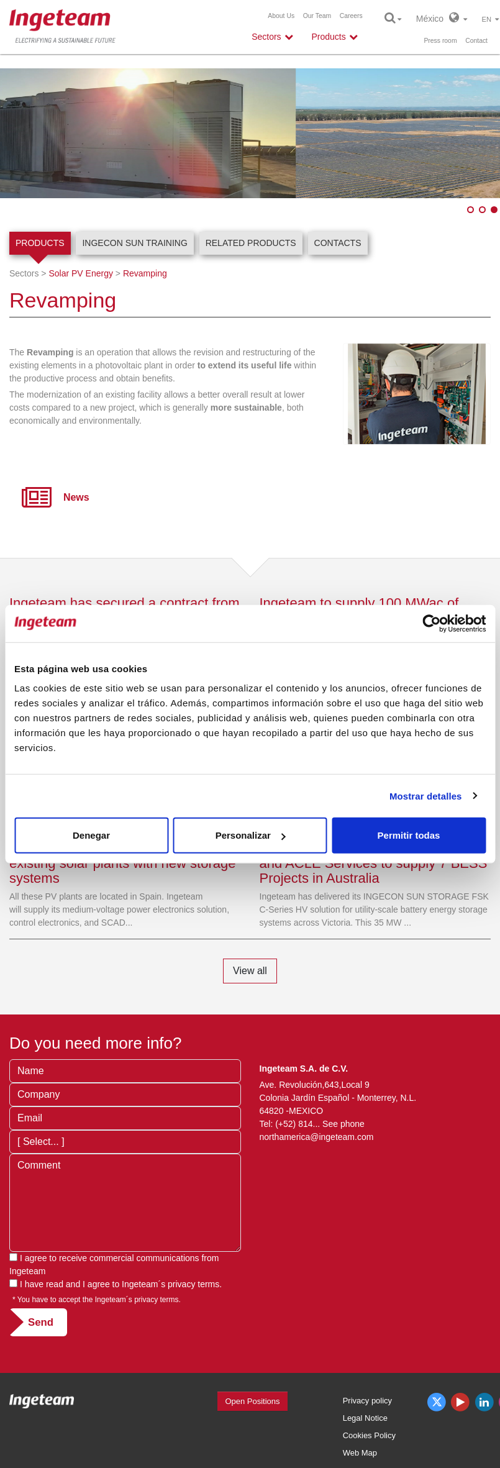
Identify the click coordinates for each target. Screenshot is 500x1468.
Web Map (360, 1452)
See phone (343, 1124)
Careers (351, 15)
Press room (440, 40)
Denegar (91, 835)
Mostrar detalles (425, 795)
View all (250, 970)
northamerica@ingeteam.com (317, 1137)
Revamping (145, 273)
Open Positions (252, 1401)
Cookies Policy (369, 1435)
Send (40, 1322)
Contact (476, 40)
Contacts (337, 243)
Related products (251, 243)
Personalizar (251, 835)
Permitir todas (409, 835)
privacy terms (193, 1284)
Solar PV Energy (80, 273)
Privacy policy (367, 1400)
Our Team (317, 15)
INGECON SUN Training (134, 243)
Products (40, 243)
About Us (281, 15)
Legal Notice (365, 1418)
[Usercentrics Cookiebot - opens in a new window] (431, 623)
